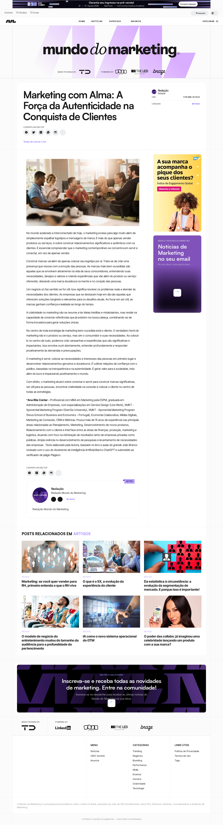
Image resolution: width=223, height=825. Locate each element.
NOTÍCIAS (97, 21)
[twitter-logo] (24, 745)
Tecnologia (138, 788)
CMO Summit (98, 755)
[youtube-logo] (34, 745)
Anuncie (95, 760)
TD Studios (21, 12)
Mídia (135, 769)
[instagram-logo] (19, 745)
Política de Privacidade (187, 751)
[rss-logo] (39, 745)
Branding (137, 760)
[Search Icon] (199, 13)
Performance (140, 765)
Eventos (9, 12)
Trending (137, 751)
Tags (177, 760)
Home (82, 21)
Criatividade (139, 783)
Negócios (138, 755)
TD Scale (34, 12)
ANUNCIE (136, 21)
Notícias (95, 751)
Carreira (137, 779)
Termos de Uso (183, 755)
